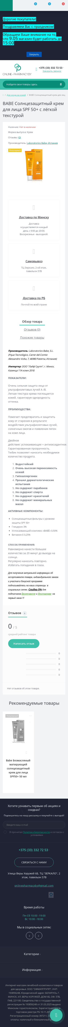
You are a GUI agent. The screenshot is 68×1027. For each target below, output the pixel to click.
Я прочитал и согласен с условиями (36, 833)
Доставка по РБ (34, 298)
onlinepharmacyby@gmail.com (34, 885)
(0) (19, 137)
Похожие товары (32, 338)
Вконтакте (28, 593)
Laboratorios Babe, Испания (42, 143)
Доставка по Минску (34, 217)
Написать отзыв (23, 643)
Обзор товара (32, 322)
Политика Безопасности (36, 832)
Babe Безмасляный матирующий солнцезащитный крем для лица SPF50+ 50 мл (18, 768)
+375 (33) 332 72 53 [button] (34, 850)
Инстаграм (44, 593)
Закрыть (34, 54)
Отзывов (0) (32, 330)
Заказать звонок (52, 71)
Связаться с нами (34, 862)
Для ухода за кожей (16, 95)
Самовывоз (34, 261)
